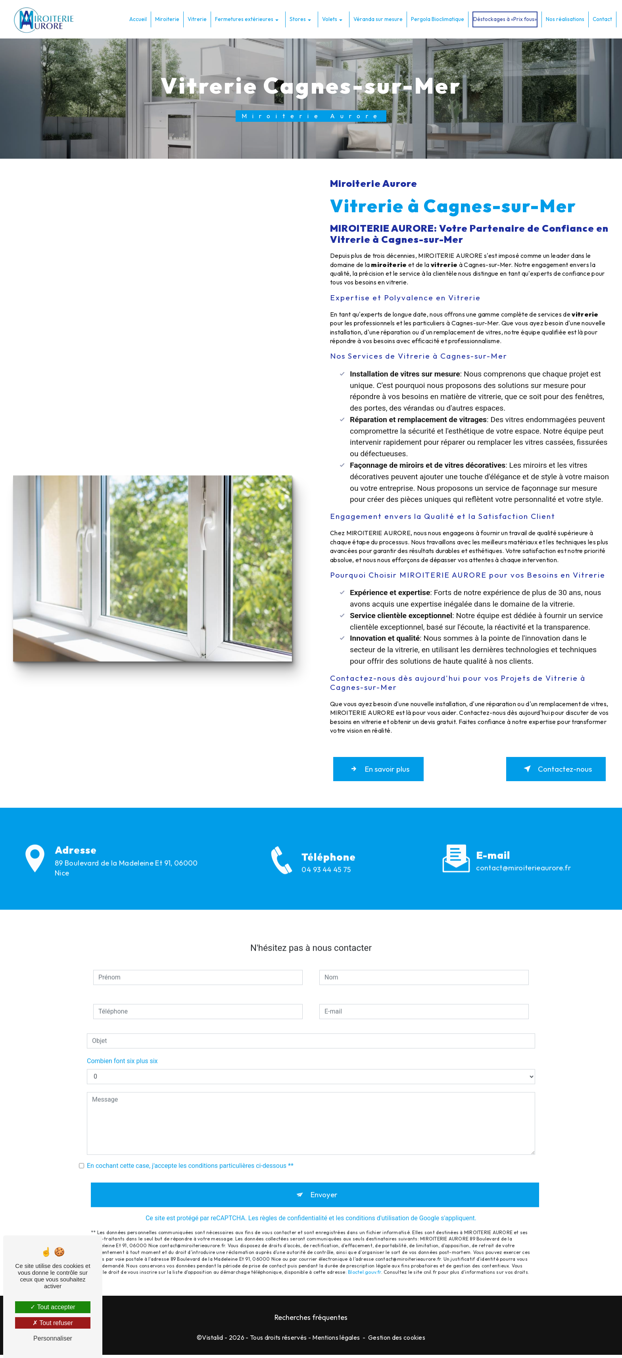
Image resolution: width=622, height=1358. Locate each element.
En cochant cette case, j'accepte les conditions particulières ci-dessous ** (190, 1158)
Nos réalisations (564, 18)
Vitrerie (196, 18)
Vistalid (212, 1341)
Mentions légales (336, 1341)
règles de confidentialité (293, 1211)
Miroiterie (166, 18)
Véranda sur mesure (377, 18)
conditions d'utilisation (377, 1211)
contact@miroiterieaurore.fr (523, 860)
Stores (297, 18)
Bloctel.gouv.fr (364, 1266)
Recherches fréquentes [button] (311, 1320)
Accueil (137, 18)
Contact (601, 18)
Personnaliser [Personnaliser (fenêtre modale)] (52, 1338)
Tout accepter (52, 1307)
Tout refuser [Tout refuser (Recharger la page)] (53, 1323)
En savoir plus (381, 770)
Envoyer (324, 1188)
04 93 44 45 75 (326, 880)
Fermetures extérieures (243, 18)
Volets (328, 18)
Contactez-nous (553, 770)
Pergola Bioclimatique (436, 18)
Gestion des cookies (396, 1341)
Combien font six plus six (122, 1053)
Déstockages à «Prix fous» (504, 18)
